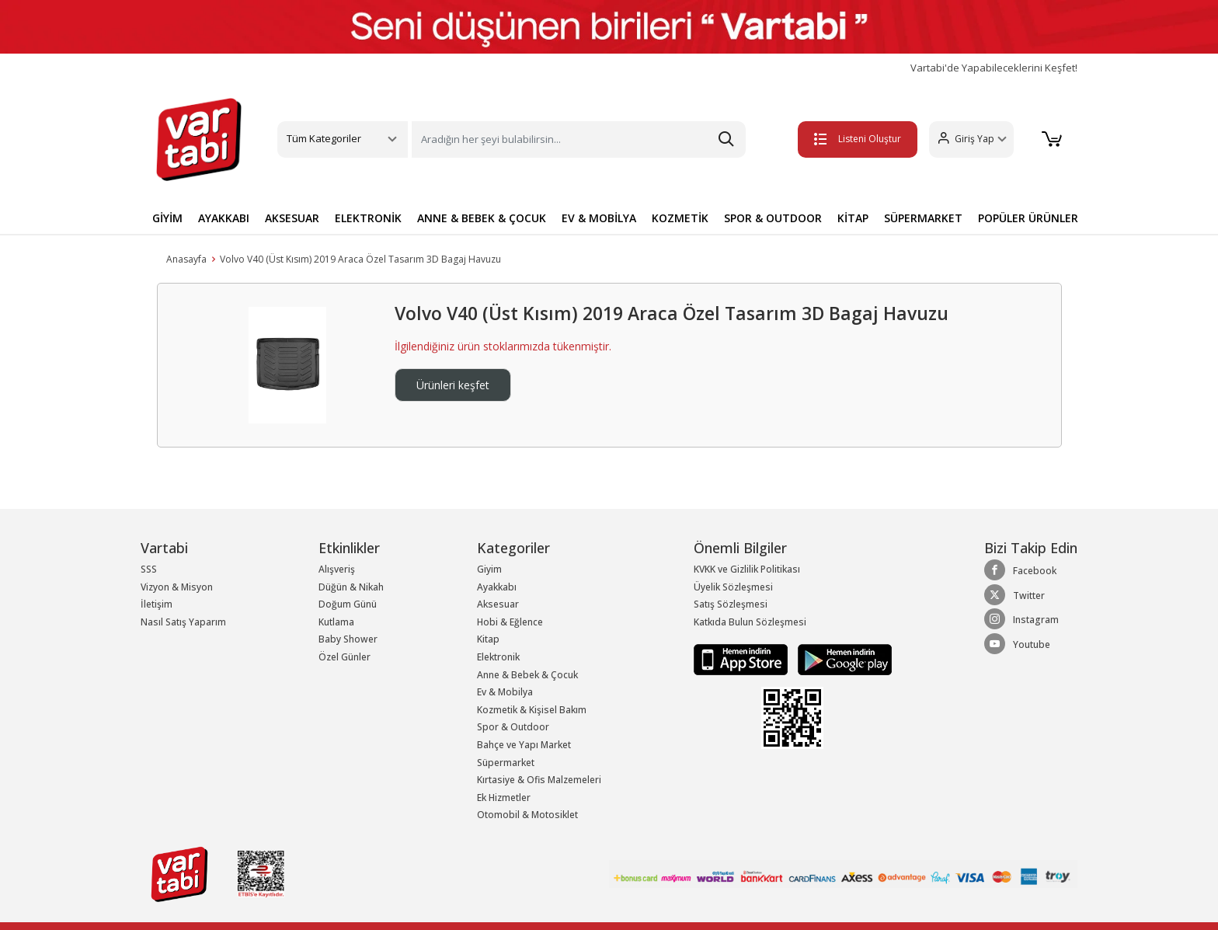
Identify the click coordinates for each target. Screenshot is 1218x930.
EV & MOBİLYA (599, 218)
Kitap (488, 639)
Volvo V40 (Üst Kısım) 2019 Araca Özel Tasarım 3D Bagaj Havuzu (360, 259)
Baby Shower (348, 639)
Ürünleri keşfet (452, 385)
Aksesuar (498, 604)
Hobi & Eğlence (510, 622)
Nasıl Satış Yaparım (183, 622)
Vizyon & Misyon (177, 587)
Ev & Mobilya (505, 691)
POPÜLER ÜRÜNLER (1028, 218)
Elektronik (498, 657)
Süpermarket (505, 762)
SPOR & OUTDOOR (773, 218)
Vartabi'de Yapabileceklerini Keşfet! (993, 68)
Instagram (1021, 619)
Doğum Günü (347, 604)
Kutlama (336, 622)
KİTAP (852, 218)
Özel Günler (344, 657)
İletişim (156, 604)
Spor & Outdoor (513, 726)
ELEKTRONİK (368, 218)
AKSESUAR (292, 218)
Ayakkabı (497, 587)
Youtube (1017, 644)
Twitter (1014, 595)
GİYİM (167, 218)
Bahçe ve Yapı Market (524, 744)
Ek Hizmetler (504, 797)
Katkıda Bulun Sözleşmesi (750, 622)
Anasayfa (186, 259)
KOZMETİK (680, 218)
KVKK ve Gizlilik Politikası (747, 569)
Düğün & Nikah (351, 587)
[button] (970, 139)
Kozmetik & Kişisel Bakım (531, 709)
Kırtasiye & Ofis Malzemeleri (539, 779)
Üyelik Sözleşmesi (733, 587)
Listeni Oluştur (856, 138)
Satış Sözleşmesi (730, 604)
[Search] (579, 139)
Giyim (489, 569)
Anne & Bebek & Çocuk (527, 674)
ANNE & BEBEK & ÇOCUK (481, 218)
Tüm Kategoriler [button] (324, 138)
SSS (149, 569)
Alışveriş (336, 569)
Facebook (1020, 570)
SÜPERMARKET (923, 218)
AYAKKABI (223, 218)
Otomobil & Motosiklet (527, 814)
